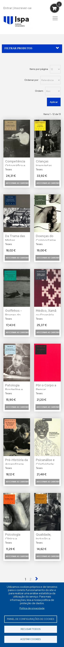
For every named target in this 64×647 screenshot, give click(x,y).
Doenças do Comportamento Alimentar (47, 237)
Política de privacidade (32, 608)
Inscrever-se (23, 8)
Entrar (7, 8)
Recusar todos (31, 629)
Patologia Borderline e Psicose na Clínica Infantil (15, 386)
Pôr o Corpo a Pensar (46, 386)
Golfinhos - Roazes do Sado (13, 312)
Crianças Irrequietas (44, 162)
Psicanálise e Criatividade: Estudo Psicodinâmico (46, 461)
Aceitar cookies (30, 639)
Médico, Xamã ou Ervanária (46, 312)
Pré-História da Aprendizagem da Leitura (16, 461)
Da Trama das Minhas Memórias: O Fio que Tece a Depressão (15, 237)
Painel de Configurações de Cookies (30, 619)
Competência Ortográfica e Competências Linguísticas (16, 162)
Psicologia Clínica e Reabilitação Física (14, 536)
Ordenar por (31, 79)
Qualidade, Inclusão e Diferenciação (46, 536)
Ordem (39, 90)
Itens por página (39, 69)
